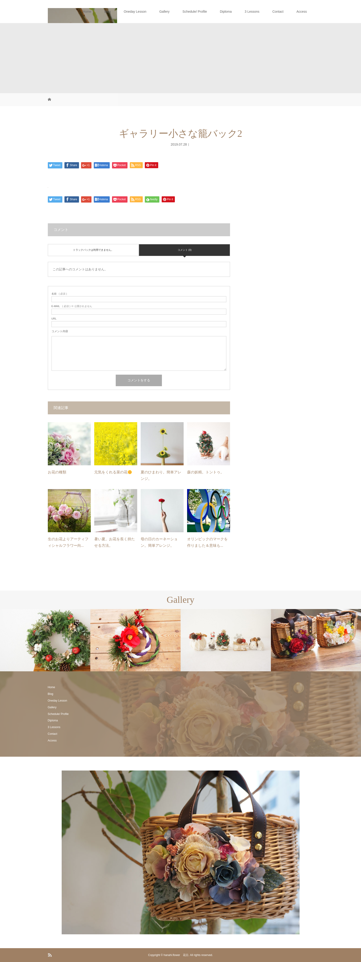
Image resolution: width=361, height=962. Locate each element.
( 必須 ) (59, 294)
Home (87, 11)
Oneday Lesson (135, 11)
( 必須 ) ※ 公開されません (72, 306)
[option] (45, 640)
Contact (277, 11)
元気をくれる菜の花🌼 (113, 472)
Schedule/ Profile (194, 11)
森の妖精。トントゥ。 (205, 472)
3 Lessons (252, 11)
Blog (107, 11)
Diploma (226, 11)
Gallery (164, 11)
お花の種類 (57, 472)
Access (301, 11)
